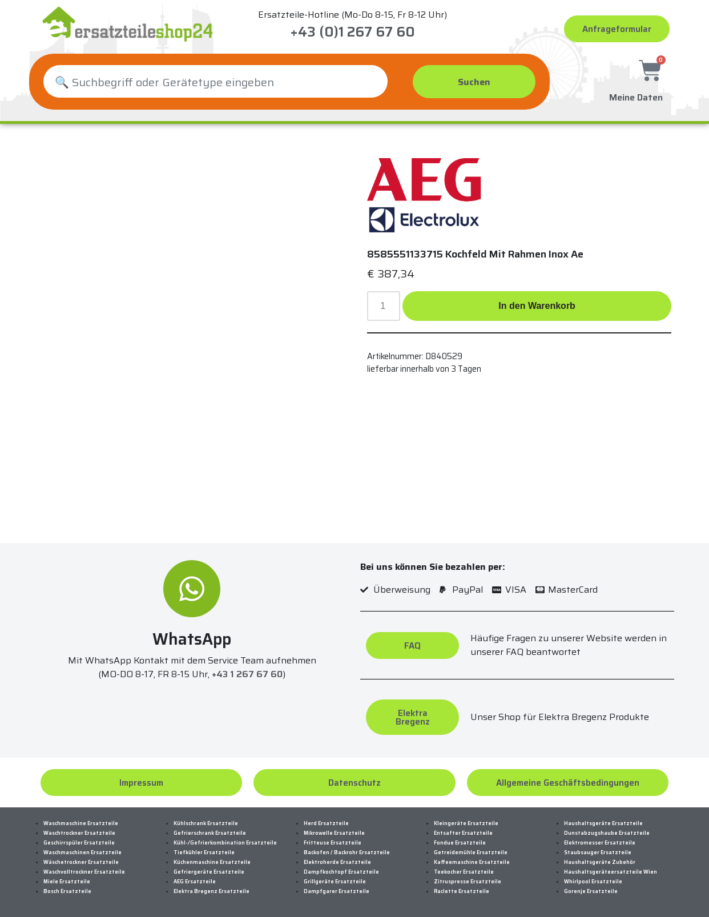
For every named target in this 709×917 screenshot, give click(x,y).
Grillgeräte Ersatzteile (335, 882)
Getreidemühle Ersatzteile (470, 852)
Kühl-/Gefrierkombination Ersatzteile (225, 843)
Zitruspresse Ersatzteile (467, 882)
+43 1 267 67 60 (247, 674)
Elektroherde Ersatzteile (337, 862)
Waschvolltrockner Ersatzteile (84, 872)
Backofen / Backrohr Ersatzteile (347, 852)
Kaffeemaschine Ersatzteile (472, 862)
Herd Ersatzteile (326, 823)
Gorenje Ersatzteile (591, 891)
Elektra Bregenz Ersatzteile (211, 891)
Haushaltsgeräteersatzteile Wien (610, 872)
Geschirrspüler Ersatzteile (79, 843)
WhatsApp (191, 638)
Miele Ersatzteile (66, 882)
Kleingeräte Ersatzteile (466, 823)
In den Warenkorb (536, 306)
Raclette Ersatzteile (461, 891)
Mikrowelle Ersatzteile (334, 833)
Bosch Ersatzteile (67, 891)
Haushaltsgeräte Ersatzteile (603, 823)
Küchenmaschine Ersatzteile (212, 862)
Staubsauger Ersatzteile (597, 852)
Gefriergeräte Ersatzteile (209, 872)
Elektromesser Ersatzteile (599, 843)
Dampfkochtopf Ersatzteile (341, 872)
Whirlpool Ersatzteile (593, 882)
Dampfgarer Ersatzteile (336, 891)
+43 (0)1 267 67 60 (352, 32)
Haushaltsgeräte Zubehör (599, 862)
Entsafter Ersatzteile (463, 833)
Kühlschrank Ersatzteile (206, 823)
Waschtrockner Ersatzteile (79, 833)
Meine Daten (636, 96)
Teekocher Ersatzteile (464, 872)
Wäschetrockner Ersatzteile (81, 862)
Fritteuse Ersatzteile (332, 843)
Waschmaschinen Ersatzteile (82, 852)
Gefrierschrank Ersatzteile (210, 833)
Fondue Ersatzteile (460, 843)
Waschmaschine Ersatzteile (80, 823)
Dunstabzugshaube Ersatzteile (607, 833)
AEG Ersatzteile (195, 882)
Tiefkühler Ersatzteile (204, 852)
